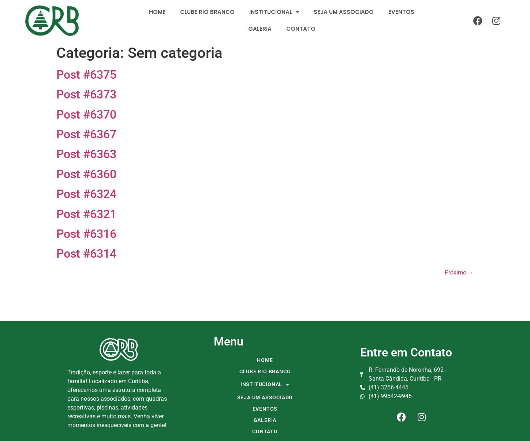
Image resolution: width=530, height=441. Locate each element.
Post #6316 (86, 234)
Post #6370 (86, 115)
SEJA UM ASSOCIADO (344, 12)
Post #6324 (86, 194)
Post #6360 (86, 174)
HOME (157, 12)
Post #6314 (86, 254)
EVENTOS (401, 12)
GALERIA (260, 29)
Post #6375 (86, 75)
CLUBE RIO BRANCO (207, 12)
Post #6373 (86, 94)
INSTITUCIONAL (274, 12)
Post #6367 (86, 134)
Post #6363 (86, 154)
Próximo (459, 272)
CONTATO (301, 29)
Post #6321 (86, 214)
